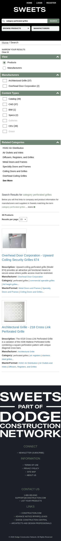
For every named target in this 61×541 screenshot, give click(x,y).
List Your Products (31, 501)
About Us (31, 475)
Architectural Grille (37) (20, 80)
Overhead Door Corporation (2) (24, 86)
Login (39, 3)
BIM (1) (12, 109)
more (30, 207)
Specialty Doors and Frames (17, 166)
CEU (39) (13, 126)
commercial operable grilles (42, 280)
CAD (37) (13, 104)
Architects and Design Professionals (31, 523)
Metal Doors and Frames (15, 162)
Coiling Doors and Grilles (15, 171)
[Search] (30, 21)
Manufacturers (14, 68)
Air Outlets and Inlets (13, 152)
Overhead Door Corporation (30, 277)
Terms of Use (31, 465)
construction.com (31, 513)
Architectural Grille (26, 351)
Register (51, 3)
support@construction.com (30, 498)
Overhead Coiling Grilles (15, 176)
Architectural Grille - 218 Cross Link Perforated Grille (26, 329)
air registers (35, 355)
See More (8, 180)
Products (11, 62)
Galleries (13, 120)
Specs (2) (13, 115)
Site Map (31, 472)
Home (29, 3)
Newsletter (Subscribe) (31, 453)
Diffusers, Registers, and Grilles (18, 157)
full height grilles (10, 284)
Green (12, 131)
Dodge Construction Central (31, 520)
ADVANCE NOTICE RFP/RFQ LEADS (31, 516)
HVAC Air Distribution (13, 148)
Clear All (5, 52)
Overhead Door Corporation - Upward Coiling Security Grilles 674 (28, 257)
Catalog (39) (15, 99)
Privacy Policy (31, 468)
